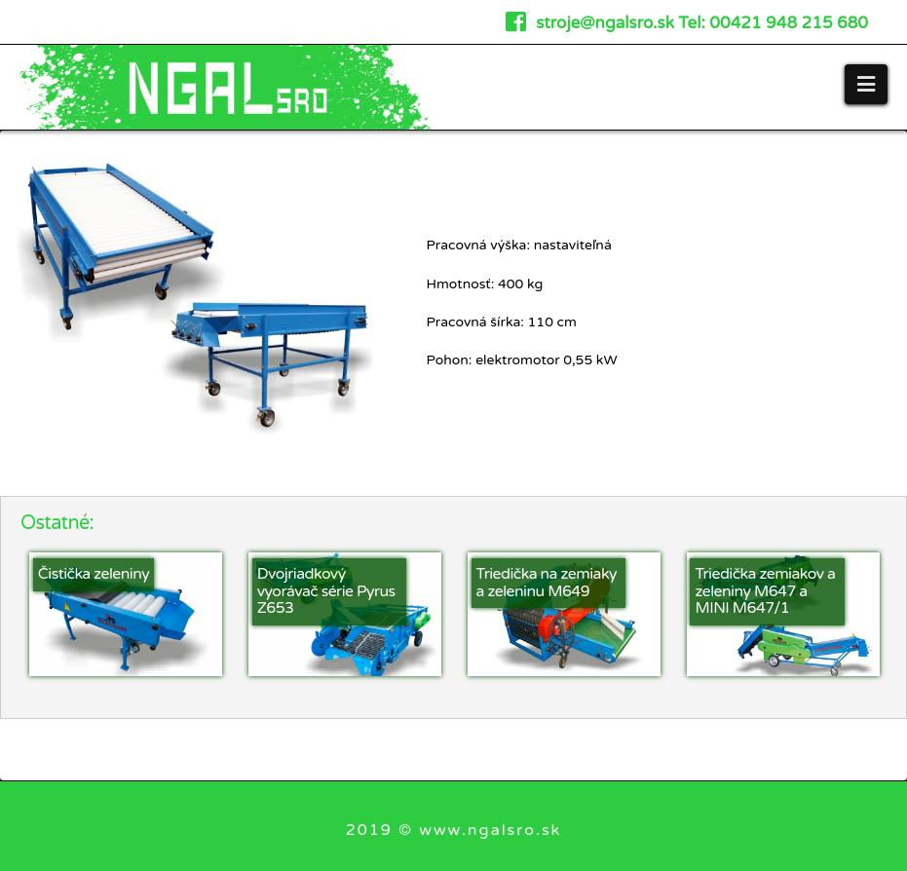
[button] (866, 84)
